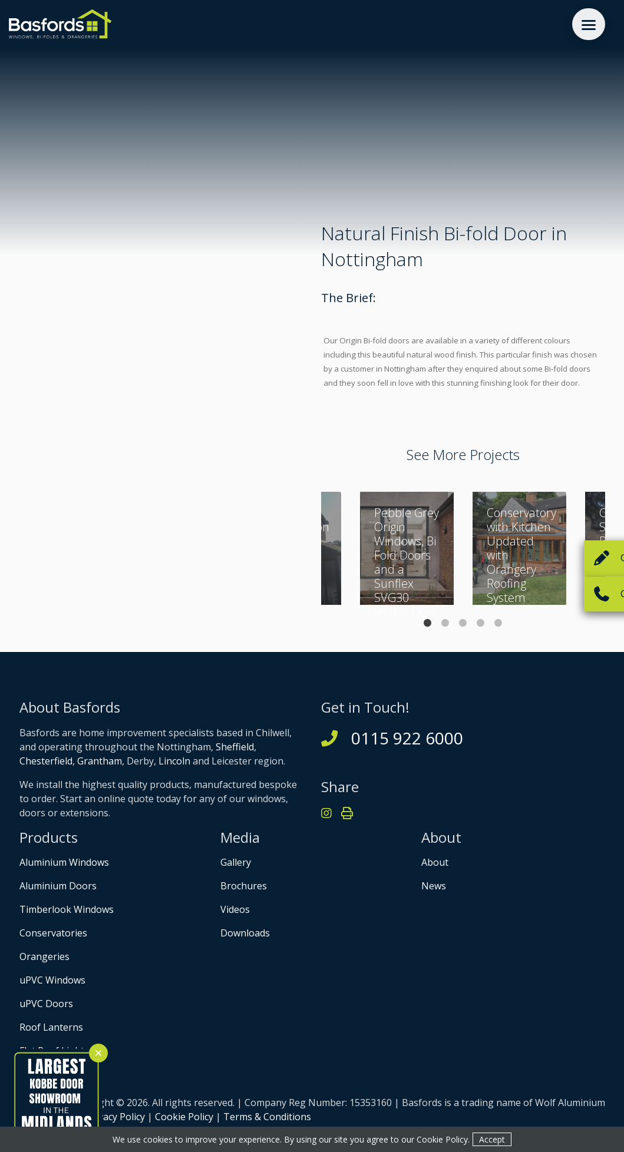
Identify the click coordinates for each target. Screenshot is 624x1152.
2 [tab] (445, 623)
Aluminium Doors (58, 885)
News (433, 885)
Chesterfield (45, 760)
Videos (235, 909)
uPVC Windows (52, 980)
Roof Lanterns (51, 1027)
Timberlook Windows (66, 909)
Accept (492, 1139)
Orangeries (44, 956)
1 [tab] (428, 623)
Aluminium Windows (64, 862)
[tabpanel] (519, 548)
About (434, 862)
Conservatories (53, 932)
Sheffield (235, 746)
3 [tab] (463, 623)
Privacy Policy (115, 1116)
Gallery (235, 862)
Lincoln (174, 760)
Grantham (99, 760)
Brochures (243, 885)
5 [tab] (498, 623)
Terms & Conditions (267, 1116)
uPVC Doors (46, 1003)
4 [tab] (481, 623)
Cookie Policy (184, 1116)
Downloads (245, 932)
